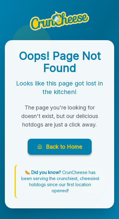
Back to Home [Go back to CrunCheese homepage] (59, 147)
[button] (59, 20)
